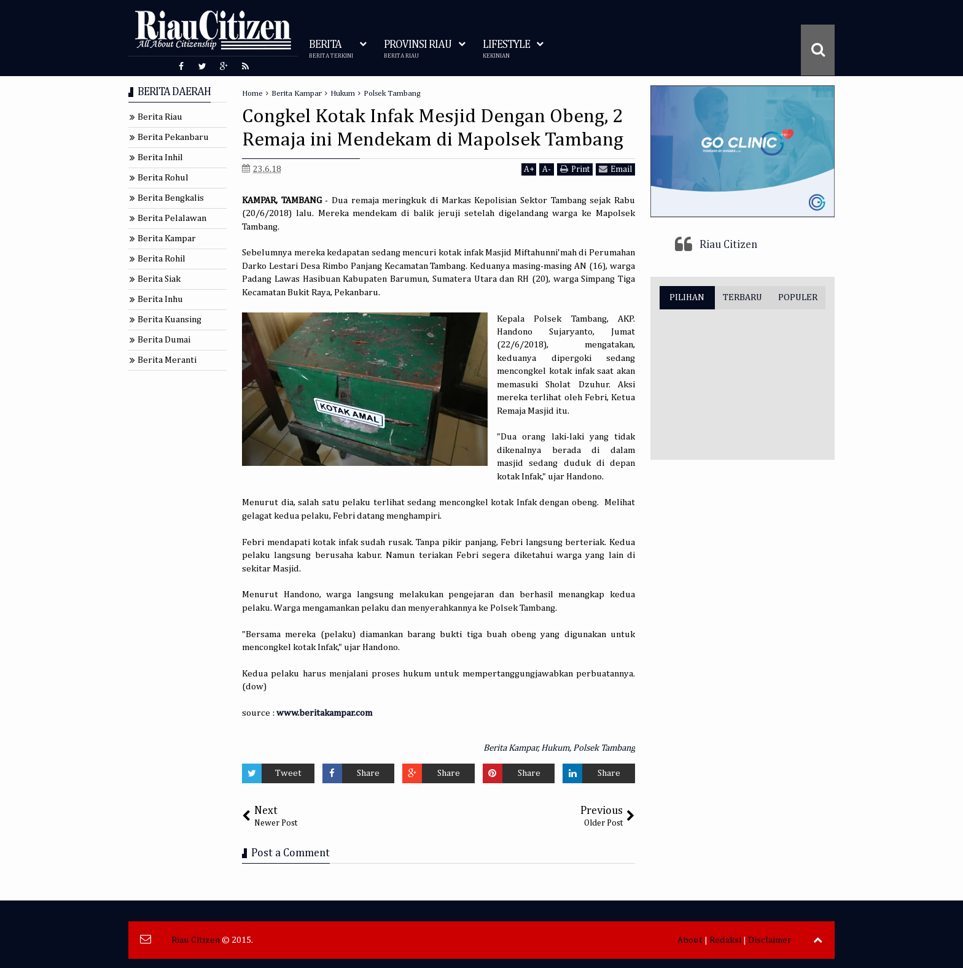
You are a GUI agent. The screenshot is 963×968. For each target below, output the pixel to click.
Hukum (555, 748)
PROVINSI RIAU (417, 49)
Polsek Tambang (604, 748)
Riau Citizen (728, 244)
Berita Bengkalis (171, 198)
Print (575, 169)
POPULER (797, 297)
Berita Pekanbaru (173, 137)
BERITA (331, 49)
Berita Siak (159, 279)
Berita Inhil (160, 157)
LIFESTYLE (506, 49)
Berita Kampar (510, 748)
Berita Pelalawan (172, 218)
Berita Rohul (163, 177)
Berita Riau (160, 117)
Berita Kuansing (169, 319)
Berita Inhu (160, 299)
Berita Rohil (161, 258)
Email (615, 169)
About (690, 940)
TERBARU (742, 297)
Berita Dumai (164, 339)
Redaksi (725, 940)
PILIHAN (686, 297)
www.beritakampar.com (324, 713)
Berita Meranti (167, 360)
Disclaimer (770, 940)
